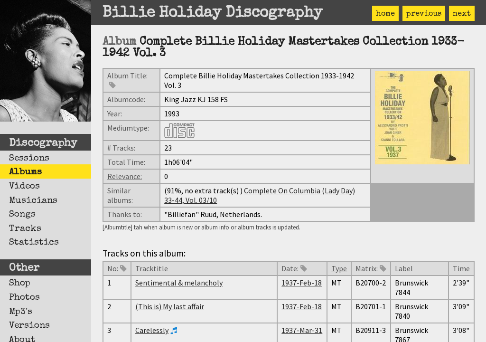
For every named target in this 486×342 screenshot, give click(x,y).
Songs (22, 214)
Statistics (34, 242)
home (385, 14)
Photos (24, 298)
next (462, 14)
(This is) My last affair (169, 306)
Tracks (25, 229)
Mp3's (20, 312)
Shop (19, 283)
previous (423, 14)
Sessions (29, 158)
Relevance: (124, 176)
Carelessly (151, 330)
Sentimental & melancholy (179, 282)
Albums (25, 172)
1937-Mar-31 (301, 330)
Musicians (33, 201)
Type (339, 268)
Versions (29, 326)
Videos (24, 186)
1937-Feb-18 (301, 282)
